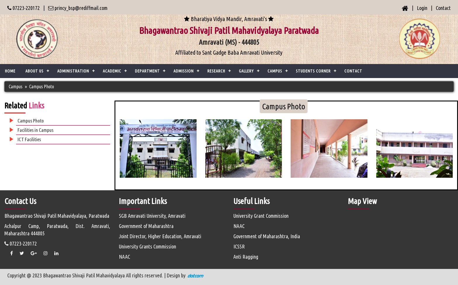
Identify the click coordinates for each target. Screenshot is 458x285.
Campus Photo (41, 86)
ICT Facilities (29, 139)
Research (216, 71)
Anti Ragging (245, 257)
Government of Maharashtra (146, 226)
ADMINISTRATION (73, 71)
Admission (184, 71)
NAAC (124, 257)
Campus (275, 71)
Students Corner (313, 71)
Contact (443, 8)
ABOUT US (34, 71)
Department (147, 71)
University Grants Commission (147, 246)
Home (10, 71)
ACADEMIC (112, 71)
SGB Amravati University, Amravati (152, 216)
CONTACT (353, 71)
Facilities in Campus (35, 130)
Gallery (246, 71)
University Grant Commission (261, 216)
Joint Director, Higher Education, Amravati (160, 236)
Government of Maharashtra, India (266, 236)
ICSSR (239, 246)
